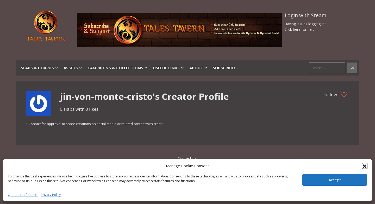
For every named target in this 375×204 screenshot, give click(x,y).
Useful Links (168, 68)
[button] (364, 165)
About (198, 68)
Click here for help (299, 29)
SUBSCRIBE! (224, 67)
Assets (73, 68)
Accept (335, 179)
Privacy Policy (51, 195)
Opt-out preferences (23, 195)
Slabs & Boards (39, 68)
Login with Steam (305, 15)
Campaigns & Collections (118, 68)
